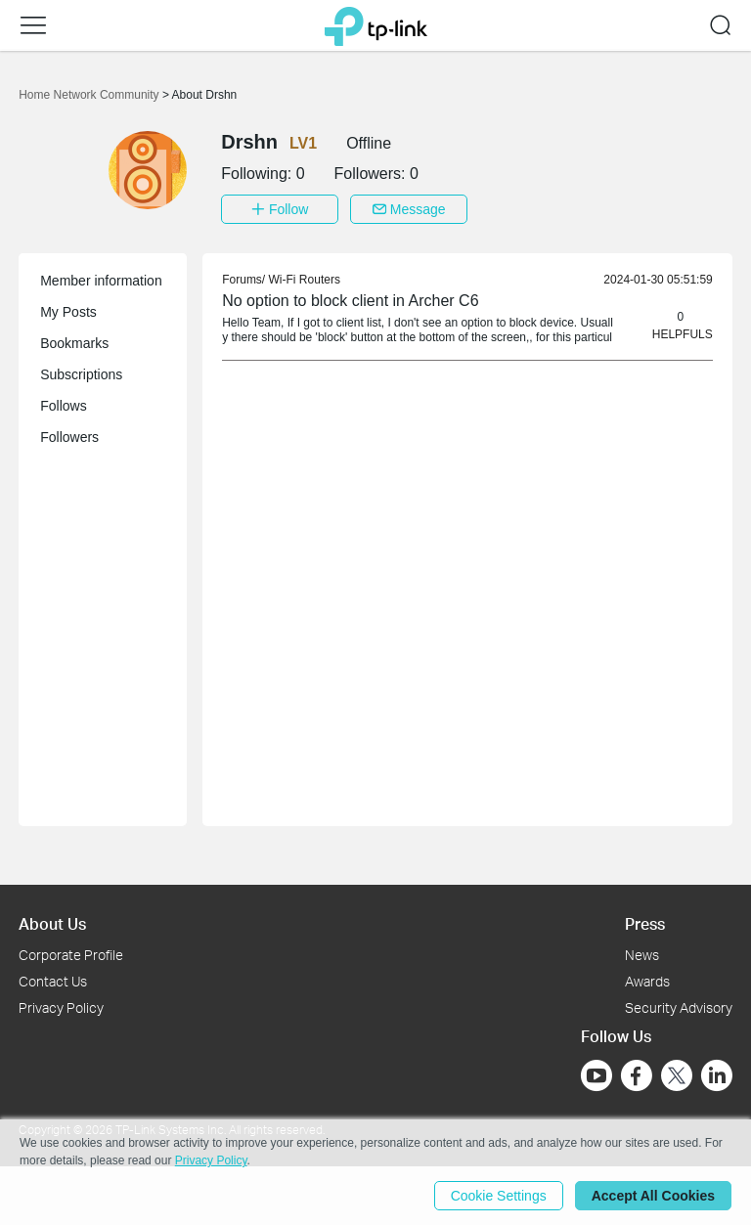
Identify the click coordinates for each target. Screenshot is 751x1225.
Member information (101, 280)
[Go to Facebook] (636, 1075)
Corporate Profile (71, 954)
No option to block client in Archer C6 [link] (350, 300)
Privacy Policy (61, 1007)
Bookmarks (74, 343)
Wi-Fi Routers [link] (304, 279)
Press (645, 923)
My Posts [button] (68, 312)
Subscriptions (81, 374)
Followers (69, 437)
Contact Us (53, 981)
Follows (63, 406)
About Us (52, 923)
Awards (647, 981)
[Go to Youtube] (596, 1075)
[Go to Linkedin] (716, 1075)
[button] (33, 25)
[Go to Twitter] (676, 1077)
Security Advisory (678, 1007)
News (642, 954)
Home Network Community (90, 95)
